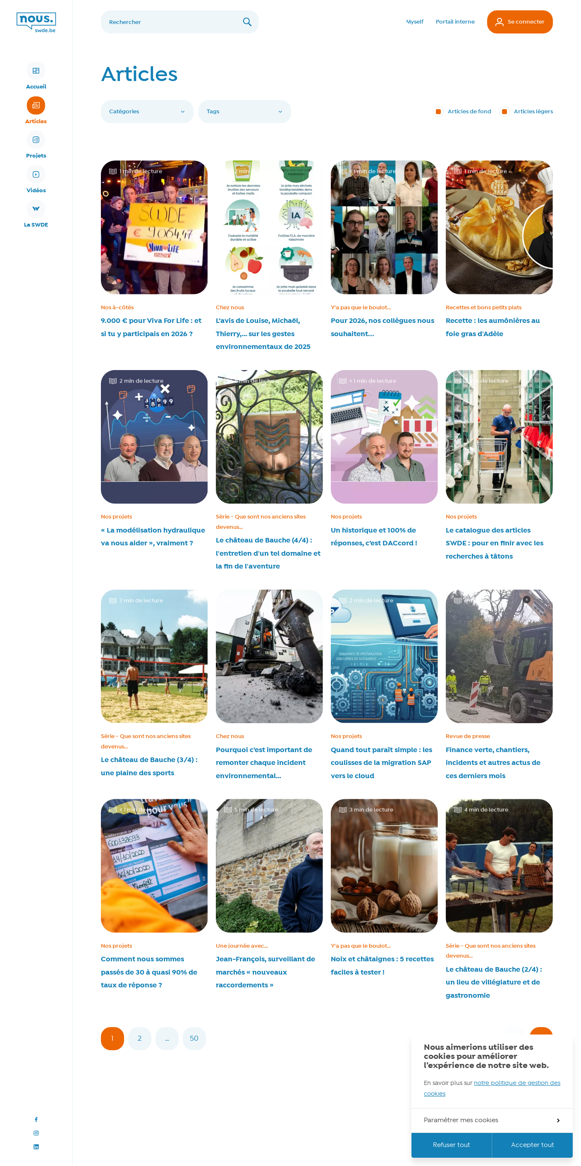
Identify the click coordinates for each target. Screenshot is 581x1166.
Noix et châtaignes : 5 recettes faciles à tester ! (382, 966)
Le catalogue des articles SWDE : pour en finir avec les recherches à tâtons (494, 543)
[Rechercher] (180, 21)
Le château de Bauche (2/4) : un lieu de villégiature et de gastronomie (494, 982)
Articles (36, 110)
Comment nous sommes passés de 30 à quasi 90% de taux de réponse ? (149, 972)
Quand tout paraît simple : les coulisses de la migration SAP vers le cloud (381, 763)
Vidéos (36, 179)
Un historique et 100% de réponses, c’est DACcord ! (374, 537)
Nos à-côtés (117, 307)
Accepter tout (532, 1145)
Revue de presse (468, 736)
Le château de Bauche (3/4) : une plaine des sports (149, 766)
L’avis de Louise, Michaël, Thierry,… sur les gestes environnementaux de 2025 (263, 333)
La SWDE (36, 214)
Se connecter (520, 22)
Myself (414, 22)
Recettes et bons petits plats (483, 307)
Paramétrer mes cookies (491, 1120)
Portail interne (455, 22)
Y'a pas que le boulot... (361, 307)
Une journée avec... (242, 946)
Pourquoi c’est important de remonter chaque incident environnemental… (264, 763)
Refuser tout (451, 1145)
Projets (36, 145)
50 (198, 1042)
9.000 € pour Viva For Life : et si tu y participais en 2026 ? (151, 327)
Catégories (147, 111)
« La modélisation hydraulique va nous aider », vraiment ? (153, 537)
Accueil (36, 76)
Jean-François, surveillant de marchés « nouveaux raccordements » (265, 972)
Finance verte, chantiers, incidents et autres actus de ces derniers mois (493, 763)
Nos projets (116, 517)
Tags (245, 111)
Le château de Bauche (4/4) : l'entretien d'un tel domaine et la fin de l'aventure (268, 553)
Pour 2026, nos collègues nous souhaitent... (382, 327)
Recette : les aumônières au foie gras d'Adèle (493, 327)
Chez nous (230, 307)
